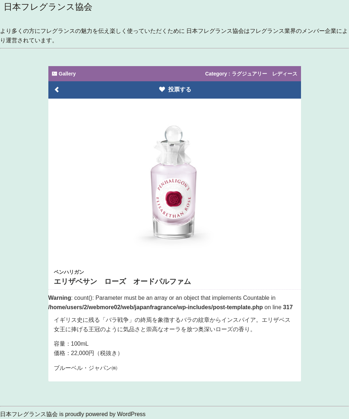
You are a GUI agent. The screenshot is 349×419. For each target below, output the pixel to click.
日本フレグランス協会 (48, 7)
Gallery (64, 74)
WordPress (131, 414)
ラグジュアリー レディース (264, 74)
